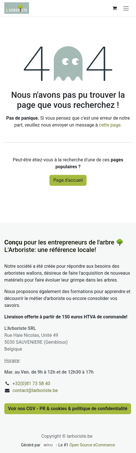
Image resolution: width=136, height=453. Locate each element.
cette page (109, 125)
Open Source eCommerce (92, 445)
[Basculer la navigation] (126, 8)
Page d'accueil (68, 180)
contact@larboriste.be (35, 390)
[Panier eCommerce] (114, 8)
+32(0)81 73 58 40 (31, 383)
